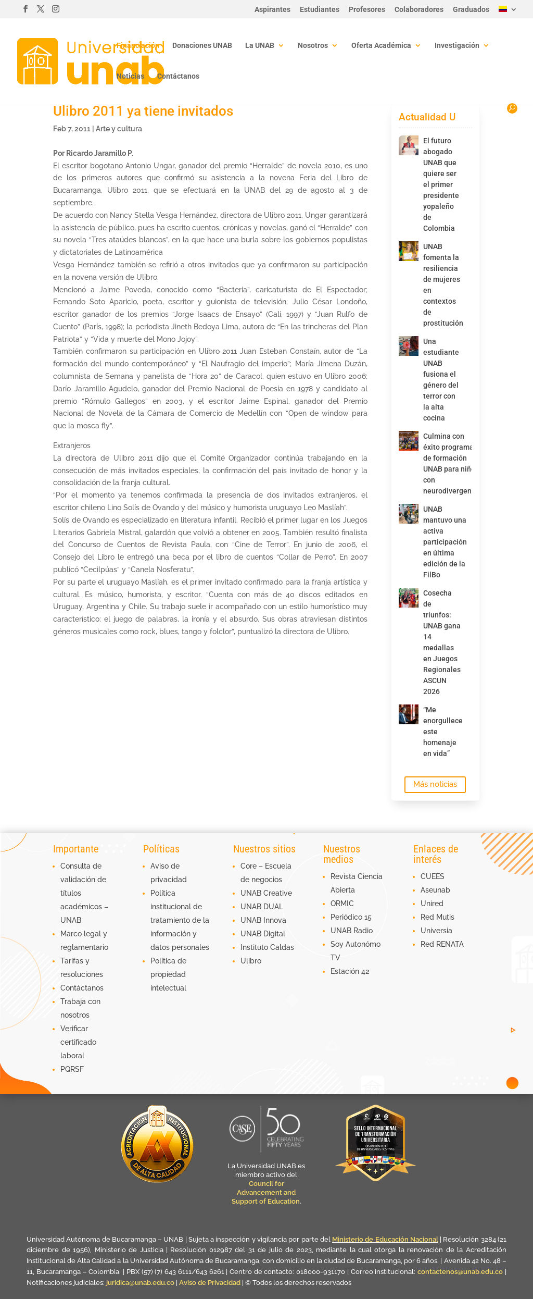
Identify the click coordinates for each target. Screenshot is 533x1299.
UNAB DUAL (261, 906)
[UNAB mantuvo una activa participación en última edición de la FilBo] (408, 514)
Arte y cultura (119, 129)
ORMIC (342, 903)
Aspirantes (272, 10)
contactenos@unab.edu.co (460, 1272)
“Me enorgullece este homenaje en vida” (439, 732)
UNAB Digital (262, 934)
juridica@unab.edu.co (140, 1282)
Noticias (130, 76)
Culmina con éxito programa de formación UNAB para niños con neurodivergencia (439, 463)
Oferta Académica (381, 46)
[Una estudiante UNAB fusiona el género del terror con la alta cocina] (408, 346)
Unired (432, 903)
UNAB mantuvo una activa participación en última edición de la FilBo (439, 542)
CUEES (433, 876)
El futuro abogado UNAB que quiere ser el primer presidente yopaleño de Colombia (439, 184)
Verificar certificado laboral (78, 1042)
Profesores (367, 10)
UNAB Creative (266, 893)
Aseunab (435, 890)
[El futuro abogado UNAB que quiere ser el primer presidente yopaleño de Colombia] (408, 145)
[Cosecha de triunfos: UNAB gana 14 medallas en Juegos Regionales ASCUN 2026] (408, 598)
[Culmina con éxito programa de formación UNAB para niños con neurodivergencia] (408, 441)
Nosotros (313, 46)
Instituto (255, 947)
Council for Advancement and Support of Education (266, 1192)
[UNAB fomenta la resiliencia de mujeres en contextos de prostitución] (408, 251)
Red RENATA (442, 944)
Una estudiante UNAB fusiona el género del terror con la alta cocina (439, 379)
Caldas (282, 947)
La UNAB (259, 46)
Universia (436, 930)
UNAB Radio (352, 930)
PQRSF (72, 1069)
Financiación (138, 46)
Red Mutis (437, 917)
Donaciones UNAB (202, 46)
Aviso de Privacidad (210, 1282)
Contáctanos (178, 76)
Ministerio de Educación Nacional (385, 1239)
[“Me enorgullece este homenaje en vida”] (408, 714)
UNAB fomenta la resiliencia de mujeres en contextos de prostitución (439, 284)
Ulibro (250, 961)
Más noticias (435, 784)
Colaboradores (419, 10)
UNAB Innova (263, 920)
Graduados (471, 10)
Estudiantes (319, 10)
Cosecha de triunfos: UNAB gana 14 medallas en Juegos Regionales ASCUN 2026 (439, 642)
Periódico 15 (351, 917)
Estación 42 (350, 971)
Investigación (457, 46)
